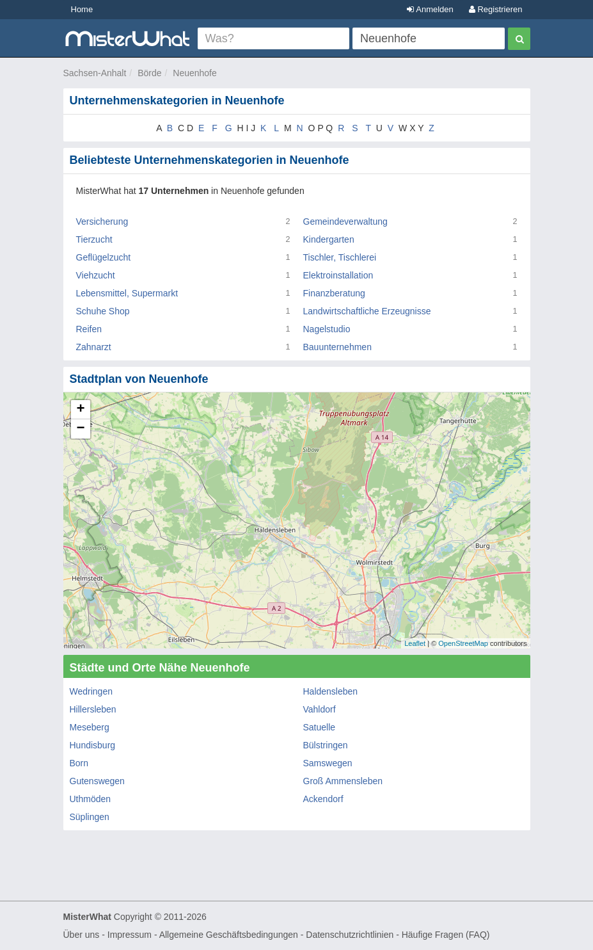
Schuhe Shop (103, 311)
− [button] (80, 429)
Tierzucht (94, 239)
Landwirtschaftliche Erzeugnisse (367, 311)
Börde (149, 73)
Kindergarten (328, 239)
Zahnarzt (93, 347)
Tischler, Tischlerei (340, 257)
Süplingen (89, 817)
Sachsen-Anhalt (95, 73)
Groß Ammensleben (343, 781)
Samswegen (327, 763)
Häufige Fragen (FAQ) (446, 935)
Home (82, 9)
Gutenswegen (97, 781)
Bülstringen (325, 745)
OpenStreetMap (463, 643)
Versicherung (102, 221)
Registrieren (496, 9)
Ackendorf (323, 799)
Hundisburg (93, 745)
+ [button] (80, 409)
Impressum (129, 935)
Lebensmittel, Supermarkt (127, 293)
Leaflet (414, 643)
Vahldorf (319, 709)
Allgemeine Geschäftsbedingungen (228, 935)
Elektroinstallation (338, 275)
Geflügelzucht (103, 257)
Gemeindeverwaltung (345, 221)
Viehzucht (95, 275)
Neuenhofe (195, 73)
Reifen (89, 329)
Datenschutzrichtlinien (349, 935)
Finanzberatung (334, 293)
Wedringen (91, 691)
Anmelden (430, 9)
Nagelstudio (327, 329)
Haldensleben (330, 691)
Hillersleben (93, 709)
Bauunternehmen (337, 347)
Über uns (81, 935)
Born (79, 763)
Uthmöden (90, 799)
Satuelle (319, 727)
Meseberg (89, 727)
